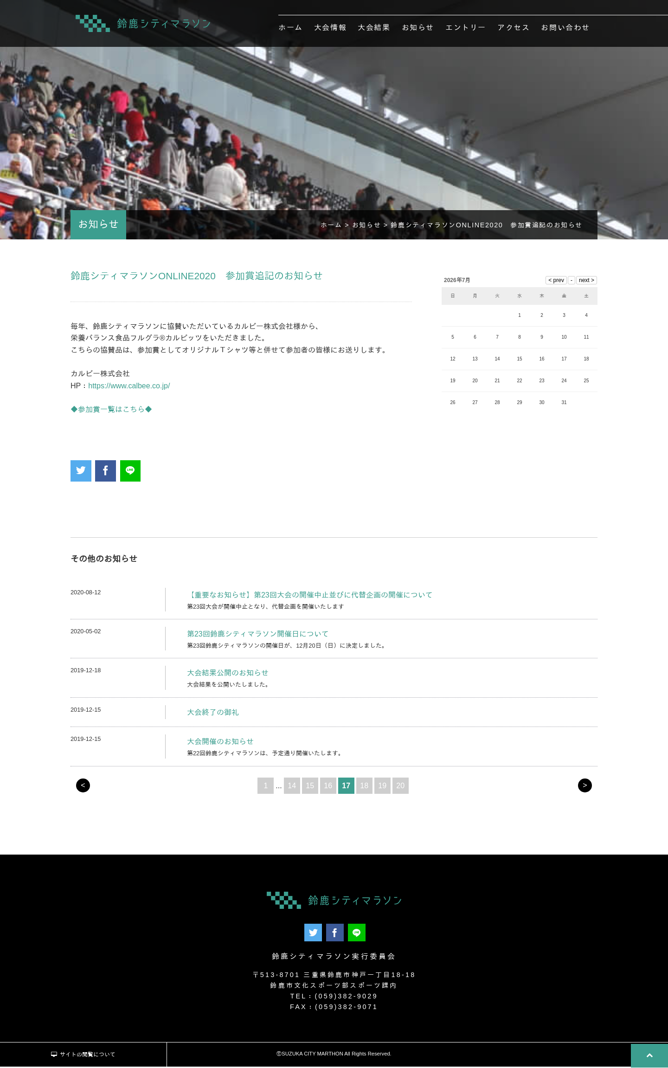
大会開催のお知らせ (220, 744)
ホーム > (336, 227)
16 (328, 788)
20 (400, 788)
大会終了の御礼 (213, 715)
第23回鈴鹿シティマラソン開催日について (258, 636)
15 (310, 788)
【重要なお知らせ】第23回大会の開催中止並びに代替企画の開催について (310, 597)
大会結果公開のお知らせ (228, 676)
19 (382, 788)
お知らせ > (371, 227)
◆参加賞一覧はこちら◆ (111, 412)
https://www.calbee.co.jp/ (129, 388)
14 (292, 788)
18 (364, 788)
